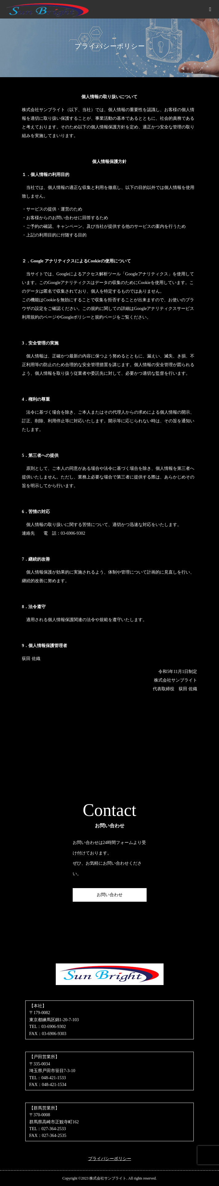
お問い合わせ (110, 894)
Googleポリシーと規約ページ (88, 317)
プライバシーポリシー (109, 1158)
